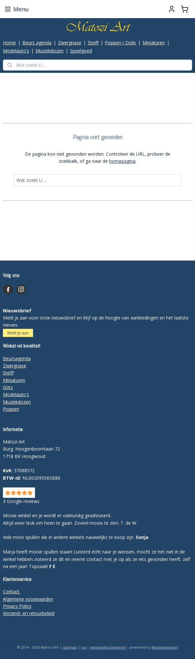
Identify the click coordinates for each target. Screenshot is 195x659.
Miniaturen (154, 42)
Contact (12, 591)
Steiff (93, 42)
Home (9, 42)
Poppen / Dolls (120, 42)
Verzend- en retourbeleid (28, 613)
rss (83, 647)
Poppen (11, 409)
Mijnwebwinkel (165, 647)
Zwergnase (69, 42)
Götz (8, 387)
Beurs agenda (37, 42)
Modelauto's (16, 51)
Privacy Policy (17, 606)
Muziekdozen (49, 51)
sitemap (70, 647)
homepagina (122, 161)
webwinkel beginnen (108, 647)
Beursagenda (17, 358)
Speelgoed (81, 51)
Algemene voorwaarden (28, 599)
